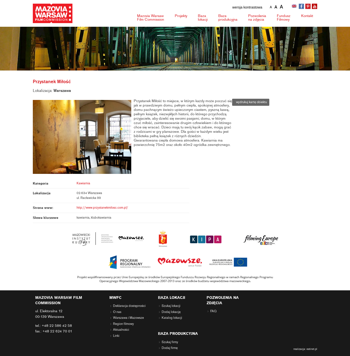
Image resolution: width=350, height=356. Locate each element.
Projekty (181, 16)
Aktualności (121, 330)
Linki (116, 336)
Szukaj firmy (170, 342)
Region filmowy (123, 324)
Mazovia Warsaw (150, 18)
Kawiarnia (83, 183)
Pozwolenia (257, 18)
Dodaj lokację (171, 312)
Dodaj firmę (170, 348)
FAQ (213, 311)
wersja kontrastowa (247, 7)
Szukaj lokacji (171, 306)
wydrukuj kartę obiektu (251, 102)
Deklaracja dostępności (129, 306)
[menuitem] (294, 6)
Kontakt (307, 16)
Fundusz (283, 18)
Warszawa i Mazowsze (128, 318)
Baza (203, 18)
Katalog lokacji (172, 318)
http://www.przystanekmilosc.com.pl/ (102, 208)
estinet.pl (311, 349)
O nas (117, 312)
